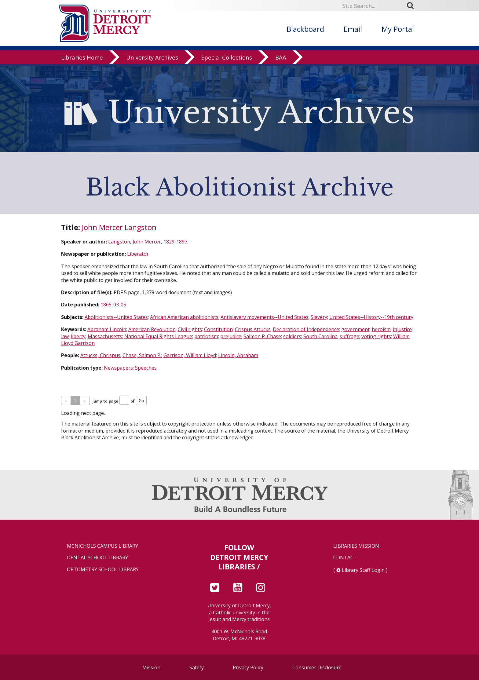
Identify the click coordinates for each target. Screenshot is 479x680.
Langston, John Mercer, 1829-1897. (148, 241)
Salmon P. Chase (262, 336)
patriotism (206, 336)
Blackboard (305, 29)
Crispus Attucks (253, 329)
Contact (345, 558)
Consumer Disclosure (317, 667)
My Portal (398, 29)
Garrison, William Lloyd (189, 355)
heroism (381, 329)
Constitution (218, 329)
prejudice (230, 336)
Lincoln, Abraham (238, 355)
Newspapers (118, 367)
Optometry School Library (103, 569)
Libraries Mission (356, 546)
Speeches (146, 367)
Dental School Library (97, 558)
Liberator (138, 253)
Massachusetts (105, 336)
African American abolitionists (184, 317)
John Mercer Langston (119, 227)
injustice (402, 329)
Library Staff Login (363, 570)
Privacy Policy (248, 667)
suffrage (349, 336)
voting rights (376, 336)
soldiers (292, 336)
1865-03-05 (113, 304)
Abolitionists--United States (116, 317)
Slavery (319, 317)
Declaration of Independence (306, 329)
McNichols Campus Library (102, 546)
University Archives (152, 59)
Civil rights (190, 329)
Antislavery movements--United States (265, 317)
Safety (196, 667)
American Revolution (152, 329)
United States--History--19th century (371, 317)
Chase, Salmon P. (141, 355)
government (355, 329)
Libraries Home (82, 59)
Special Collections (226, 59)
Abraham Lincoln (106, 329)
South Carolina (320, 336)
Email (353, 29)
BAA (280, 59)
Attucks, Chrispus (100, 355)
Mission (151, 667)
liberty (78, 336)
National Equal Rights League (158, 336)
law (65, 336)
